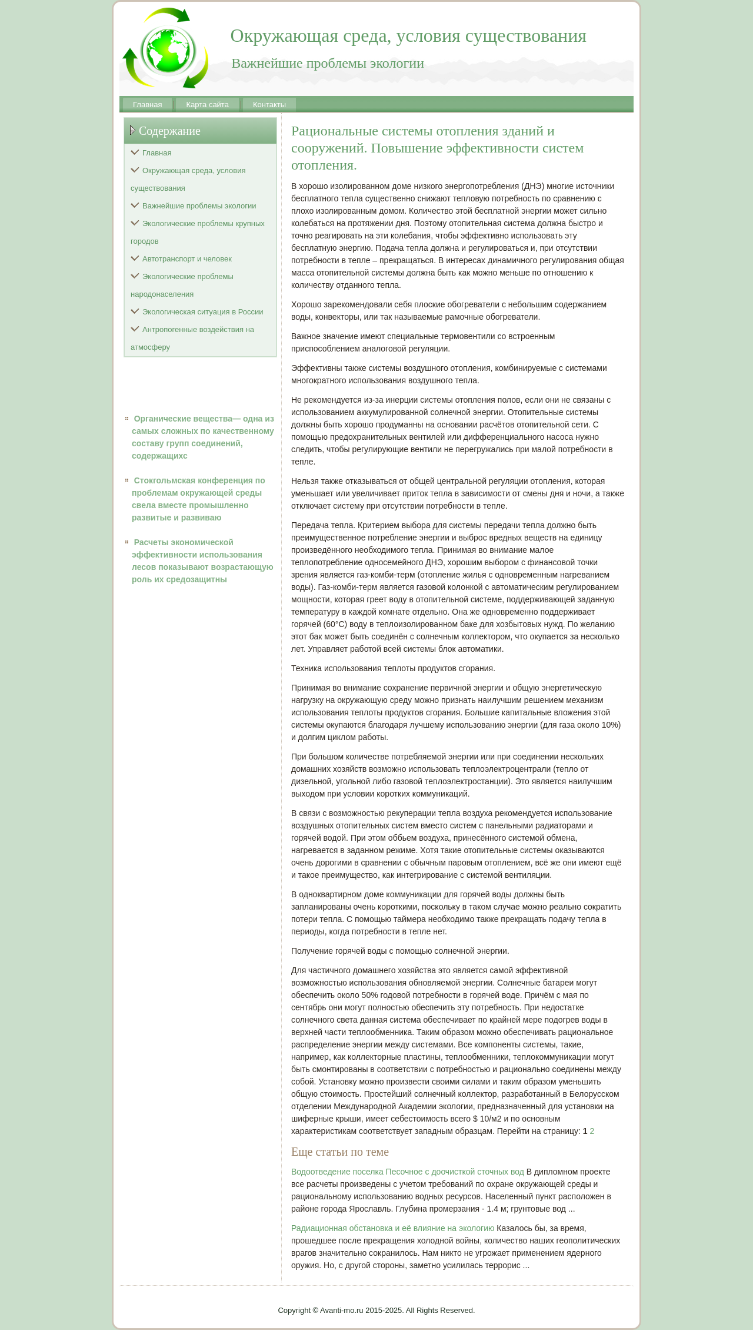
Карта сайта (207, 104)
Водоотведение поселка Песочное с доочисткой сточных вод (407, 1171)
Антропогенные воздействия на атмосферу (192, 338)
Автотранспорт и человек (187, 258)
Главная (147, 104)
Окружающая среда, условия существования (188, 179)
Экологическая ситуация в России (203, 311)
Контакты (269, 104)
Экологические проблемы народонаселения (182, 285)
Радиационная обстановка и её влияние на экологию (392, 1228)
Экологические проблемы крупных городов (198, 232)
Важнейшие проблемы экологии (199, 205)
